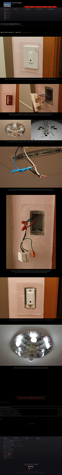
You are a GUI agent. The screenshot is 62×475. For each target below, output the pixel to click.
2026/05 (19, 439)
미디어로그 (26, 471)
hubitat (8, 449)
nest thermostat (10, 448)
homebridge (6, 456)
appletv (6, 444)
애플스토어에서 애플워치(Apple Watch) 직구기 (9, 409)
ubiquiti (5, 450)
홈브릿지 (12, 449)
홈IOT (9, 456)
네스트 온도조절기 (9, 442)
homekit (8, 440)
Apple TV (5, 449)
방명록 (33, 471)
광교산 (10, 439)
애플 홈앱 (5, 452)
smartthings (10, 453)
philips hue (10, 445)
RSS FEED (31, 468)
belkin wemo (7, 441)
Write (54, 6)
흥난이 (28, 472)
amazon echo (6, 439)
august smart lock (7, 447)
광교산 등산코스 (9, 446)
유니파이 (8, 458)
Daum (37, 472)
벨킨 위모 (5, 459)
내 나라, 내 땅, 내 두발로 (41, 439)
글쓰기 (39, 471)
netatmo (5, 448)
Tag (27, 6)
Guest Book (45, 6)
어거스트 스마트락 (7, 451)
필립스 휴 (11, 458)
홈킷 (11, 441)
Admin (50, 6)
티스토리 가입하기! (31, 467)
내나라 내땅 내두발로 (16, 3)
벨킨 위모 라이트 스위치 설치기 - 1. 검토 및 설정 (9, 412)
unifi (10, 443)
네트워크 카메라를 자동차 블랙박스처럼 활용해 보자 (9, 410)
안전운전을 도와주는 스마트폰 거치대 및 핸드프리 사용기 (10, 414)
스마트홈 (6, 454)
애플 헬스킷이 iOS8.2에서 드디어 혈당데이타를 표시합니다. (11, 413)
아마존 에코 (10, 450)
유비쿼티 (9, 444)
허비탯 (8, 455)
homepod (5, 453)
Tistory (44, 472)
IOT (7, 450)
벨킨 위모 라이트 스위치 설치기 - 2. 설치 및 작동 (14, 25)
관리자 (36, 471)
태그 (23, 471)
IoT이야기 (24, 32)
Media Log (32, 6)
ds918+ (12, 451)
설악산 (9, 452)
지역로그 (30, 471)
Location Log (38, 6)
